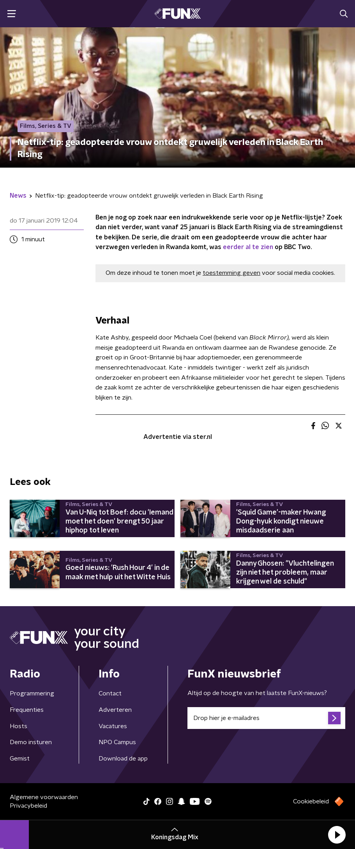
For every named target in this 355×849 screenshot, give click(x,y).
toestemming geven (231, 273)
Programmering (32, 693)
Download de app (123, 758)
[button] (336, 834)
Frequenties (27, 710)
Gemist (20, 758)
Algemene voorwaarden (44, 797)
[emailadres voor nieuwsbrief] (266, 718)
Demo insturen (31, 742)
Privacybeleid (28, 806)
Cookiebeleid (311, 801)
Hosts (18, 726)
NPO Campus (117, 742)
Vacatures (113, 726)
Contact (110, 693)
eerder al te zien (248, 247)
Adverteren (115, 710)
